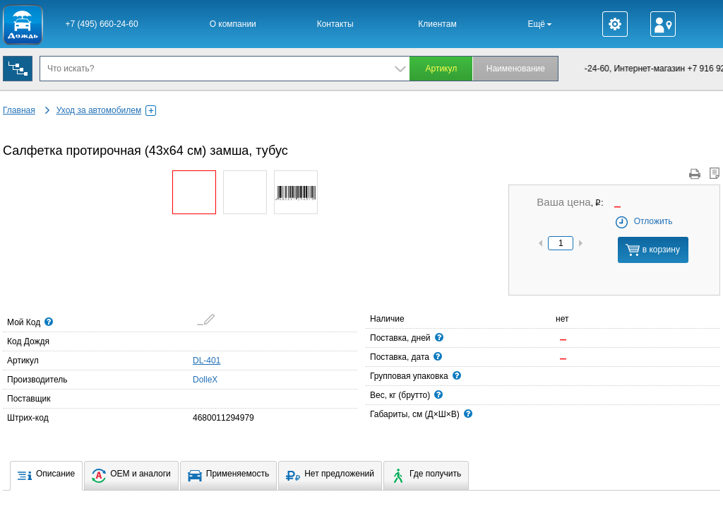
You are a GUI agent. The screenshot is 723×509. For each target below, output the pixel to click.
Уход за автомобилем (106, 110)
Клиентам (437, 24)
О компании (233, 24)
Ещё (539, 24)
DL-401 (206, 360)
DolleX (197, 379)
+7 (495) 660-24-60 (102, 24)
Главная (19, 110)
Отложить (643, 221)
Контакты (335, 24)
